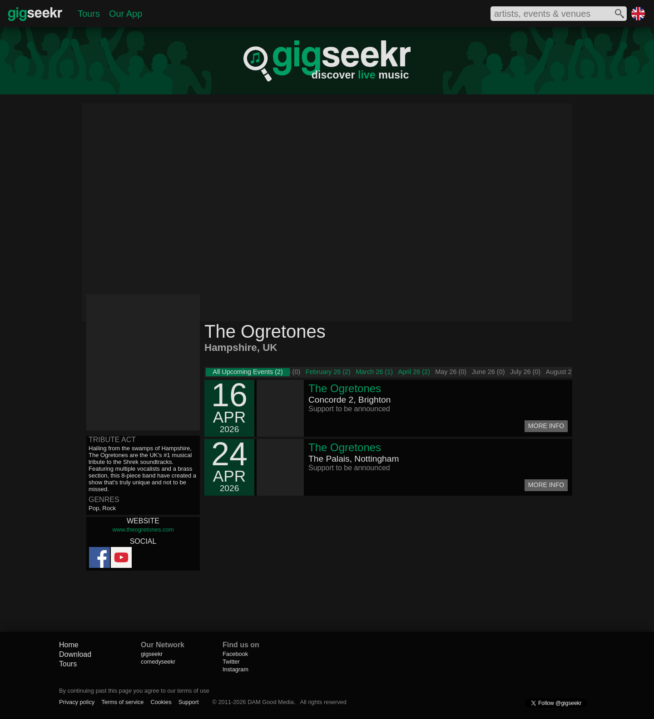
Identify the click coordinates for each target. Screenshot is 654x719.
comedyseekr (158, 661)
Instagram (235, 669)
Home (69, 645)
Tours (89, 14)
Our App (125, 14)
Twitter (231, 661)
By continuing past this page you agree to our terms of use (134, 690)
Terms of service (122, 702)
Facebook (235, 653)
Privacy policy (76, 702)
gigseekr (152, 653)
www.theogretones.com (142, 529)
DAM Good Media (271, 702)
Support (188, 702)
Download (75, 654)
